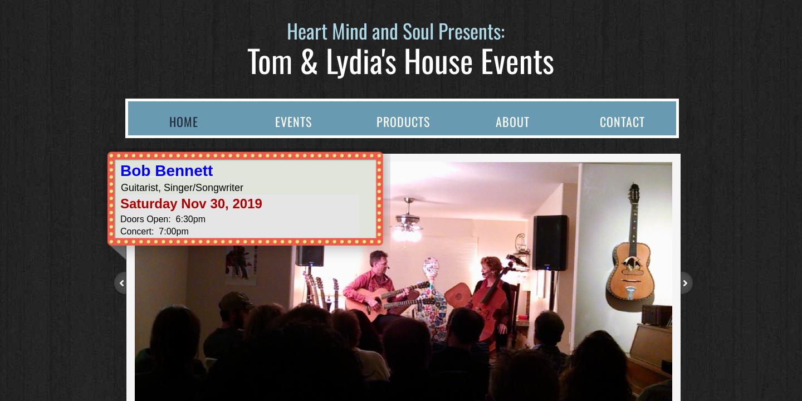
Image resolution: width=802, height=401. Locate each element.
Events (293, 121)
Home (183, 121)
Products (403, 121)
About (513, 121)
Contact (622, 121)
